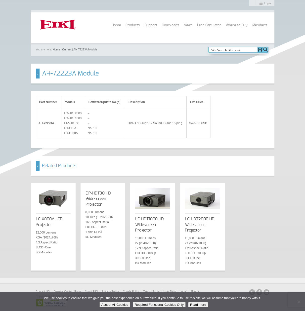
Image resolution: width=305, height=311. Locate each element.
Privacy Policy (110, 291)
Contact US (43, 291)
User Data (169, 291)
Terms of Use (151, 291)
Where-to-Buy (237, 25)
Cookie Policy (131, 291)
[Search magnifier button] (265, 49)
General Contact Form (67, 291)
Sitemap (195, 291)
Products (133, 25)
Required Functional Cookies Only (159, 305)
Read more (198, 305)
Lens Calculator (209, 25)
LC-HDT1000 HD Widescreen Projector (149, 224)
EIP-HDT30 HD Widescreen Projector (98, 198)
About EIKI (91, 291)
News (188, 25)
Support (150, 25)
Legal (183, 291)
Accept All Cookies (114, 305)
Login (267, 3)
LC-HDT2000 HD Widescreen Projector (200, 224)
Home (116, 25)
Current (67, 49)
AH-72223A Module (85, 49)
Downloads (170, 25)
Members (259, 25)
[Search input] (233, 50)
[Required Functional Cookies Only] (298, 301)
